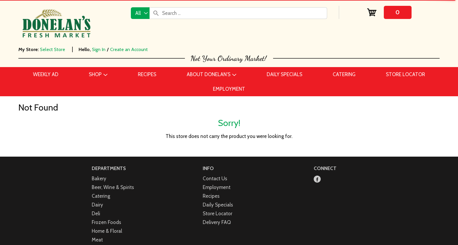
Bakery (99, 178)
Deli (96, 213)
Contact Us (215, 178)
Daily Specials (218, 205)
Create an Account (129, 49)
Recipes (211, 196)
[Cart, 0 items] (389, 12)
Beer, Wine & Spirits (113, 187)
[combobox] (140, 13)
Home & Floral (107, 231)
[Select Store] (53, 49)
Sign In (98, 49)
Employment (216, 187)
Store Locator (217, 213)
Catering (101, 196)
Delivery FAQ (217, 222)
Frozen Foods (106, 222)
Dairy (97, 205)
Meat (97, 240)
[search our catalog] (156, 13)
